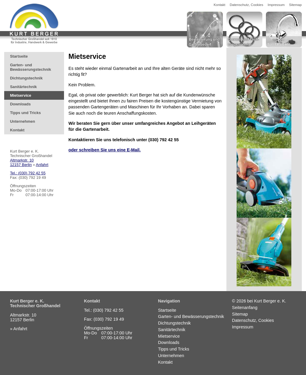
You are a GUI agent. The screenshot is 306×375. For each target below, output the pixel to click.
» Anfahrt (18, 328)
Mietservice (20, 95)
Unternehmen (22, 121)
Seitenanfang (245, 307)
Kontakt (219, 5)
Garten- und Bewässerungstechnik (30, 67)
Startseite (19, 56)
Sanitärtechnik (23, 86)
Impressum (276, 5)
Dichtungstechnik (26, 78)
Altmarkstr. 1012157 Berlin (22, 162)
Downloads (20, 104)
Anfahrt (42, 164)
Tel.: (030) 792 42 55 (27, 173)
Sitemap (295, 5)
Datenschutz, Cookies (246, 5)
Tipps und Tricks (25, 112)
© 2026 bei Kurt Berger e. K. (259, 301)
